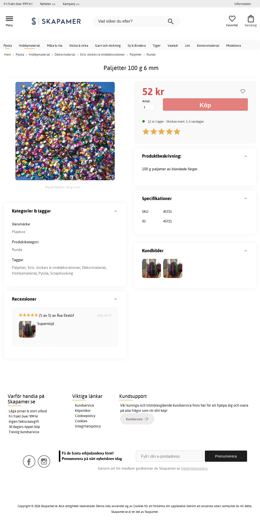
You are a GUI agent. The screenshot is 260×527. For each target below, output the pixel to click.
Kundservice (84, 405)
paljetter (159, 169)
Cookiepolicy (85, 416)
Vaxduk (173, 45)
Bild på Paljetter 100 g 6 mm (62, 187)
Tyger (157, 45)
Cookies (81, 421)
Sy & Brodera (137, 45)
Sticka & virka (78, 45)
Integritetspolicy (88, 426)
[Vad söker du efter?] (136, 21)
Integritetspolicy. (194, 468)
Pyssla (7, 45)
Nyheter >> (47, 4)
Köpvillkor (83, 410)
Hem (7, 54)
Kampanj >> (71, 4)
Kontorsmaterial (208, 45)
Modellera (233, 45)
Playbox (18, 231)
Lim (187, 45)
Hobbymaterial (29, 45)
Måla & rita (54, 45)
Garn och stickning (108, 45)
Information (242, 4)
